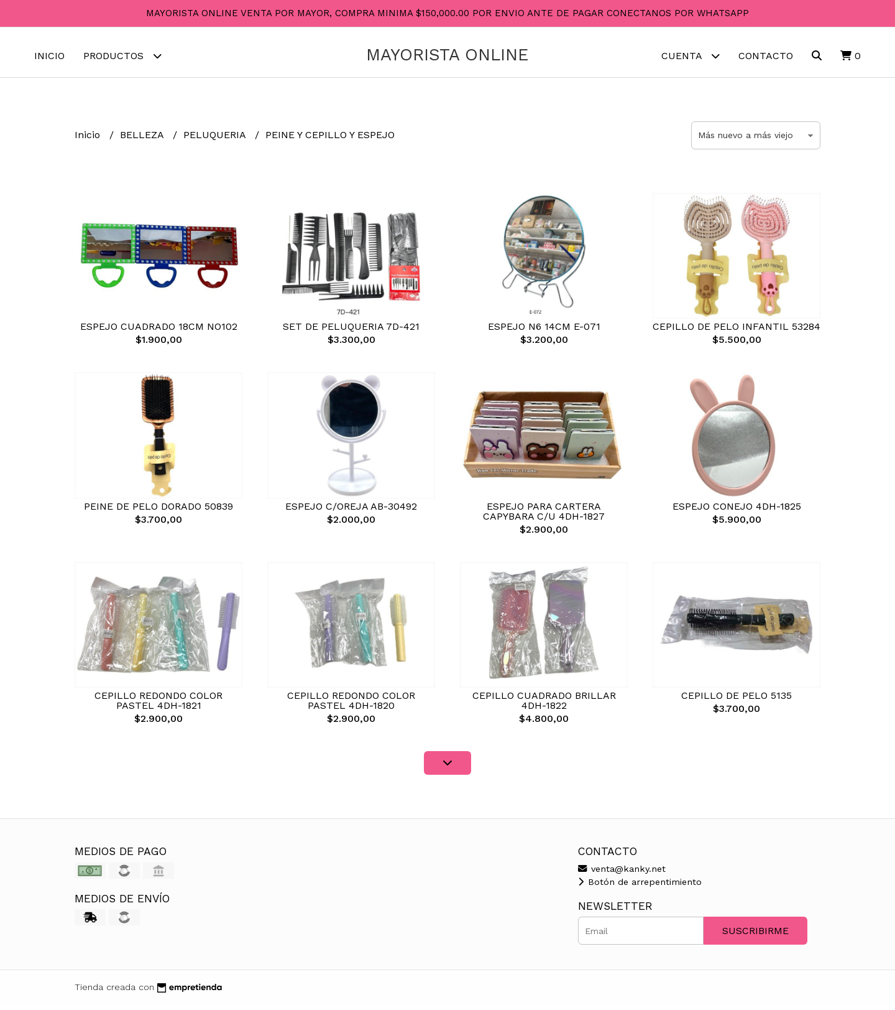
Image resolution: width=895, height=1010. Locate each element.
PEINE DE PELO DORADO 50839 (158, 512)
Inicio (49, 56)
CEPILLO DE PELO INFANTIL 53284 (736, 333)
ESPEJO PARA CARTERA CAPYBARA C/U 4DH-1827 (544, 517)
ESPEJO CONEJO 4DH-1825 (736, 512)
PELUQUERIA (216, 141)
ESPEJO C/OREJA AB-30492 (351, 512)
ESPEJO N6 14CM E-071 (544, 333)
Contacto (765, 56)
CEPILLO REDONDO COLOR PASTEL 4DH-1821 (158, 707)
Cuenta (690, 55)
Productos (122, 55)
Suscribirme (755, 937)
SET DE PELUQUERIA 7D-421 (351, 333)
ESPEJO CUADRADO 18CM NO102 (158, 333)
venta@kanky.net (622, 875)
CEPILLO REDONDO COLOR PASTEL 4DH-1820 (351, 707)
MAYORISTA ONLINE (447, 55)
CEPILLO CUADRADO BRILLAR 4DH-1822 (544, 707)
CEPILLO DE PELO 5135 (736, 702)
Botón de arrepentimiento (640, 888)
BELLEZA (143, 141)
